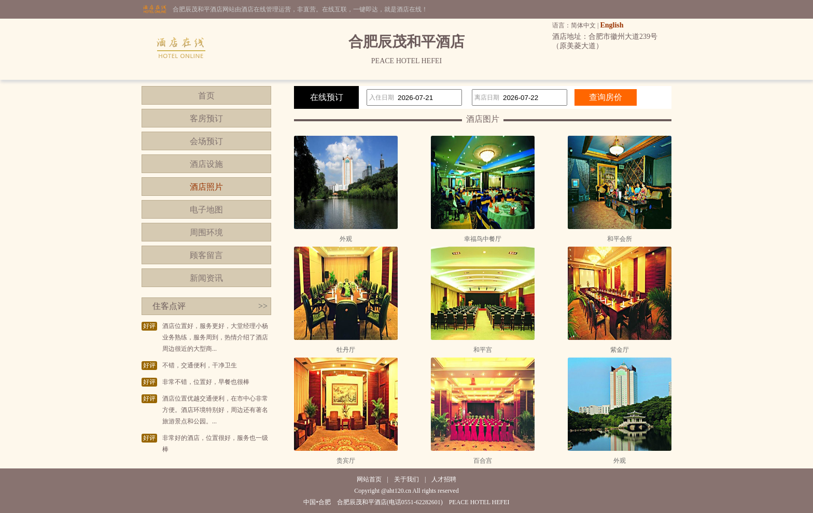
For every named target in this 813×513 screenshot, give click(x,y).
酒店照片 (206, 186)
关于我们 (406, 479)
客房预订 (206, 118)
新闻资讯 (206, 278)
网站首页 (369, 479)
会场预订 (206, 141)
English (611, 25)
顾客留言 (206, 255)
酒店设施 (206, 164)
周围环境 (206, 232)
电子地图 (206, 209)
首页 (206, 95)
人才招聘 (443, 479)
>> (263, 306)
